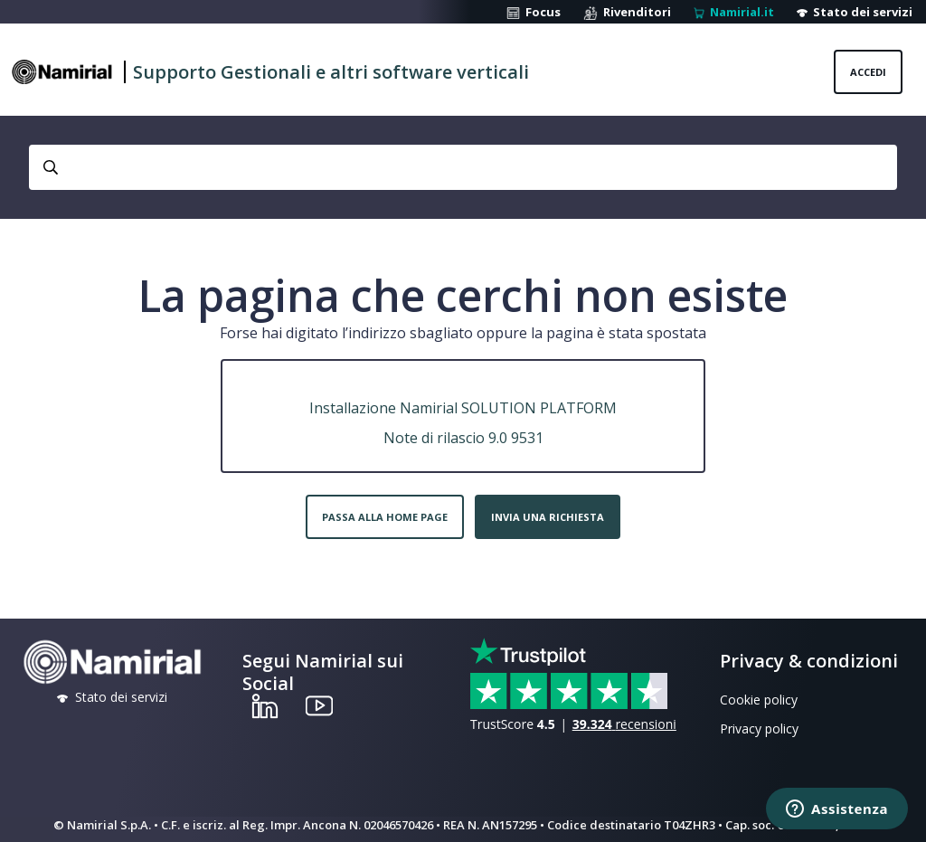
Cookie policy (759, 699)
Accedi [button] (868, 72)
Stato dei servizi (854, 12)
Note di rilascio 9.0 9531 (463, 438)
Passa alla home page (385, 517)
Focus (533, 12)
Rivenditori (627, 12)
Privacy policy (759, 728)
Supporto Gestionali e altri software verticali (331, 72)
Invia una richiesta (547, 517)
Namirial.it (734, 12)
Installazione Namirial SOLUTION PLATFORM (463, 408)
